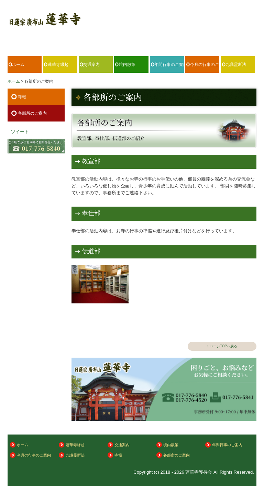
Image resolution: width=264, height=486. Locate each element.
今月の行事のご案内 (205, 64)
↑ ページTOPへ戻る (222, 346)
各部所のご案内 (32, 113)
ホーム (18, 64)
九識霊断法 (236, 64)
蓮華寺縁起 (58, 64)
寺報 (22, 96)
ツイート (20, 131)
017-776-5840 (233, 36)
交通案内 (91, 64)
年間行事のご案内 (169, 64)
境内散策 (127, 64)
